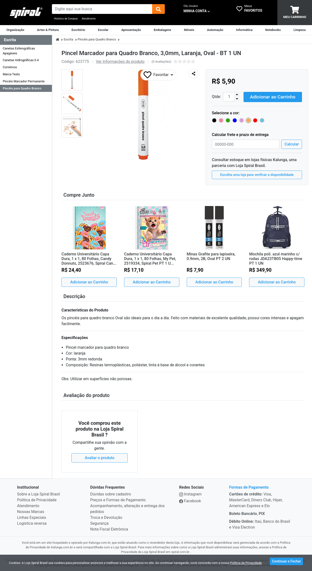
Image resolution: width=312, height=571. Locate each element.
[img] (158, 9)
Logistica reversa (32, 523)
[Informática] (244, 30)
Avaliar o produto (100, 457)
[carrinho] (294, 12)
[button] (72, 79)
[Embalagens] (162, 30)
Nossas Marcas (30, 511)
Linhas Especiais (31, 517)
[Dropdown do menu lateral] (26, 40)
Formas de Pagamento (249, 486)
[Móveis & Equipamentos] (189, 30)
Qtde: (216, 96)
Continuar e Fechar (286, 562)
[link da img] (26, 12)
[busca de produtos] (102, 9)
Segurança (99, 523)
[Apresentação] (131, 30)
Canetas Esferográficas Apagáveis (19, 51)
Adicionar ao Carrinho (272, 96)
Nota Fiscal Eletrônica (109, 528)
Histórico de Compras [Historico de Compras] (66, 18)
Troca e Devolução (106, 517)
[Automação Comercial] (215, 30)
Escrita (68, 39)
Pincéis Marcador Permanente (24, 81)
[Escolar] (103, 30)
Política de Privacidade (37, 499)
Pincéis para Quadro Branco (22, 88)
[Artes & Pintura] (48, 30)
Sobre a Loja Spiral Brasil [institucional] (38, 493)
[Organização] (15, 30)
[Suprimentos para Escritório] (78, 30)
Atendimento (89, 18)
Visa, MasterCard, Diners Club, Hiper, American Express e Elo (256, 499)
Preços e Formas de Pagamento (118, 499)
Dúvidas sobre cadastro (110, 493)
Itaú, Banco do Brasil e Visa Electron (259, 524)
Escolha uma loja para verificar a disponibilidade (257, 174)
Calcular (291, 143)
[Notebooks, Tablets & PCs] (273, 30)
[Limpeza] (299, 30)
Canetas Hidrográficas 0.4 (21, 60)
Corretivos (10, 67)
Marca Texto (11, 74)
